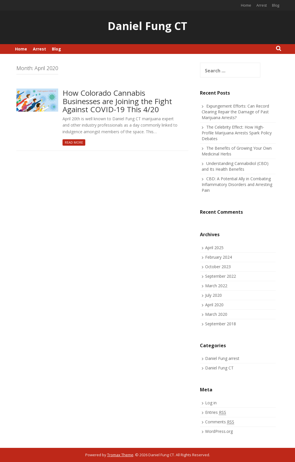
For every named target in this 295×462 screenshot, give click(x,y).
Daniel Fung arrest (222, 358)
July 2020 (213, 295)
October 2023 (218, 266)
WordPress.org (219, 431)
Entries (215, 412)
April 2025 (214, 247)
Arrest (261, 5)
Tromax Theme (120, 454)
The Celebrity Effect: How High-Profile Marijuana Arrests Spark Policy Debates (237, 132)
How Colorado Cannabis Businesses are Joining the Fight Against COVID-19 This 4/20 (117, 101)
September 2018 (220, 323)
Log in (211, 402)
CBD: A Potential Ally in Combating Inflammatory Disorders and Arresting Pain (237, 184)
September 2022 (220, 276)
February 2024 (218, 257)
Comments (219, 422)
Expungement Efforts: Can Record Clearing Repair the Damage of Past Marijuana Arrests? (235, 111)
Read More (74, 142)
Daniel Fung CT (147, 25)
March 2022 (216, 285)
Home (246, 5)
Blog (275, 5)
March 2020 (216, 314)
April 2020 (214, 304)
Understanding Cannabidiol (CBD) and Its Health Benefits (235, 166)
